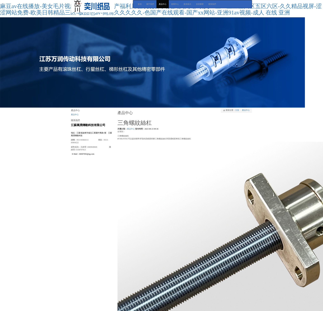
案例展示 (187, 4)
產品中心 (162, 4)
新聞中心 (175, 4)
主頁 (237, 110)
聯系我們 (212, 4)
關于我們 (150, 4)
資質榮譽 (200, 4)
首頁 (140, 4)
